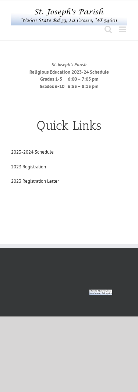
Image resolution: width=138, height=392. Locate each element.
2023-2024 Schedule (32, 152)
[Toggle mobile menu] (123, 29)
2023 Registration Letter (35, 181)
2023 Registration (28, 167)
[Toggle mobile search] (108, 29)
